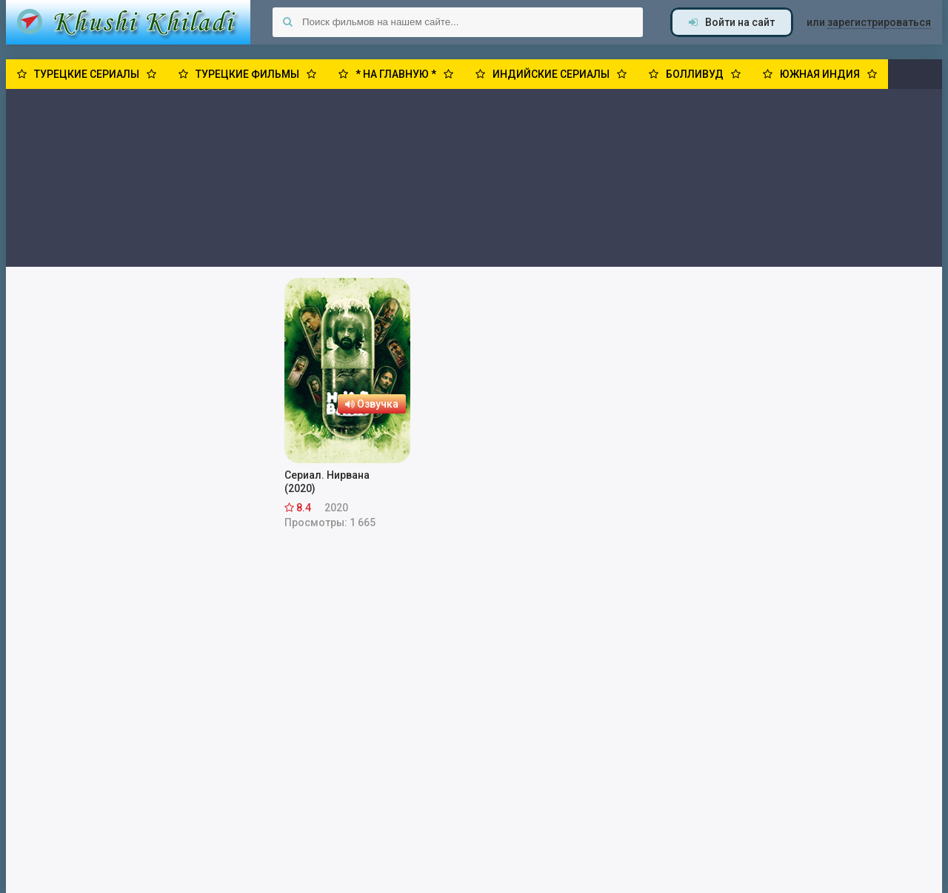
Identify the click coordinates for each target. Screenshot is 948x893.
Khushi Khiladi (128, 22)
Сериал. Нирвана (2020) (327, 481)
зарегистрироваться (879, 22)
